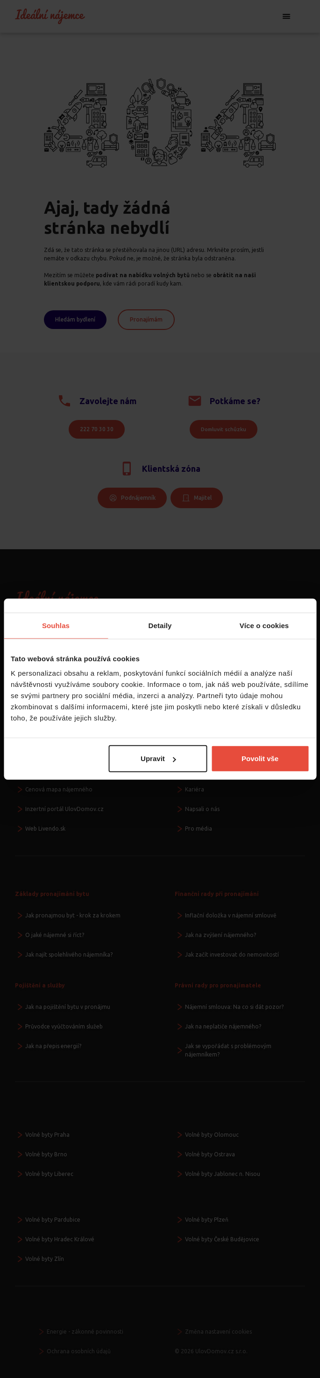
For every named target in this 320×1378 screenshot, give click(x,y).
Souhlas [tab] (56, 625)
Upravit (158, 758)
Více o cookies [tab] (264, 625)
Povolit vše (260, 758)
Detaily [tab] (160, 625)
